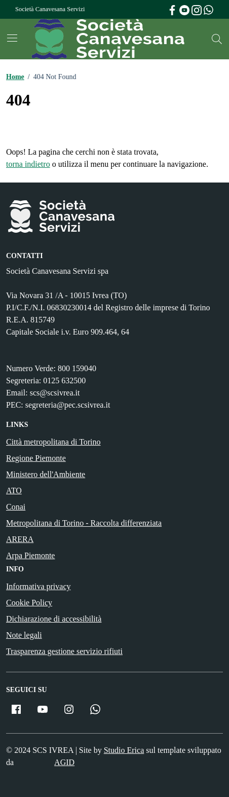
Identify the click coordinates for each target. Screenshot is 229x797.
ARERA (19, 539)
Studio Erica (124, 750)
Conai (15, 506)
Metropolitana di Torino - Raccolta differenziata (84, 523)
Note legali (24, 635)
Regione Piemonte (36, 458)
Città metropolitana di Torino (53, 442)
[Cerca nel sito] (217, 39)
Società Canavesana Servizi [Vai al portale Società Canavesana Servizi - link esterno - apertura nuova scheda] (50, 9)
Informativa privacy (38, 586)
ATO (14, 490)
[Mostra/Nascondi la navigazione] (12, 38)
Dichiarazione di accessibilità (53, 618)
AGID (64, 762)
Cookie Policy (29, 602)
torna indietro (28, 164)
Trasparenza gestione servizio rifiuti (64, 651)
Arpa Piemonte (30, 555)
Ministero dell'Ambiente (45, 474)
